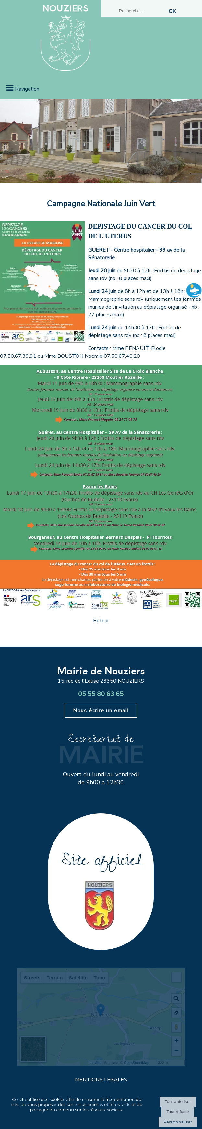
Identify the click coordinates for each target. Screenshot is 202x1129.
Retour (101, 620)
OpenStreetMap (136, 1063)
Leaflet (95, 1063)
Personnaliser (177, 1121)
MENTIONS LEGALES (101, 1079)
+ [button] (176, 1041)
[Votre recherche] (141, 11)
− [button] (176, 1051)
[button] (176, 977)
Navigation (27, 89)
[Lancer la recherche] (172, 11)
